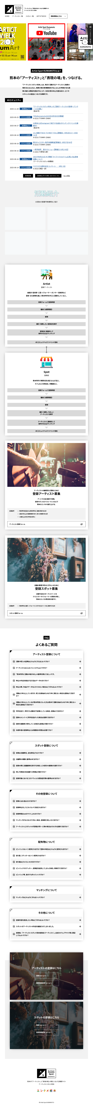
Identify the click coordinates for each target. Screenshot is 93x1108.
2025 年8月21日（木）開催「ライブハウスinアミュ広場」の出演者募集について (55, 158)
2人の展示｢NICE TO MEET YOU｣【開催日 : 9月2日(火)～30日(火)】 (55, 134)
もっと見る (66, 175)
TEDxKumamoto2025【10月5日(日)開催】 (48, 116)
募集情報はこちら (56, 16)
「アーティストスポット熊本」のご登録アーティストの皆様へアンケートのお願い (55, 107)
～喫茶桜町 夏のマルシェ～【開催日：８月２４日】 (50, 149)
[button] (85, 42)
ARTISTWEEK (41, 16)
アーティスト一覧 (17, 16)
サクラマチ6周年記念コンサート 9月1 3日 (49, 166)
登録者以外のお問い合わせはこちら (48, 176)
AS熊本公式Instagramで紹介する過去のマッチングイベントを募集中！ (55, 124)
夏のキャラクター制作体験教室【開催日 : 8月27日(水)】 (52, 142)
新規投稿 (28, 176)
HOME (7, 16)
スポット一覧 (30, 16)
